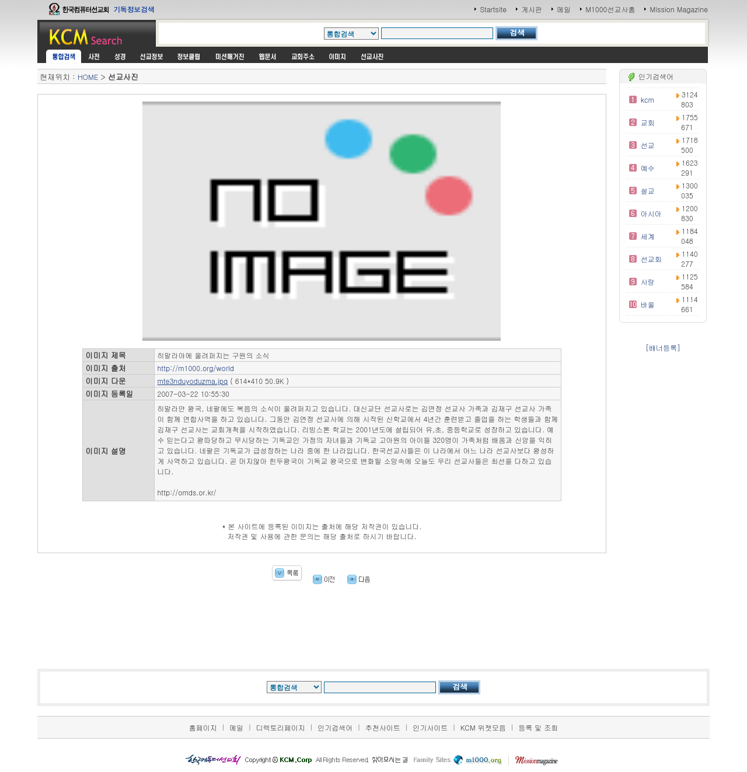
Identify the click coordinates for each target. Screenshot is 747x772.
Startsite (493, 9)
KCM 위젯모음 (483, 727)
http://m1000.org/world (196, 368)
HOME (88, 77)
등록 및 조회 (538, 727)
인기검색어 (334, 727)
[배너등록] (662, 347)
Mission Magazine (679, 9)
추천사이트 (382, 727)
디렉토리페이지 (280, 727)
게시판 (531, 9)
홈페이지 (203, 727)
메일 (564, 9)
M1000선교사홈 (610, 9)
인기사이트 (430, 727)
